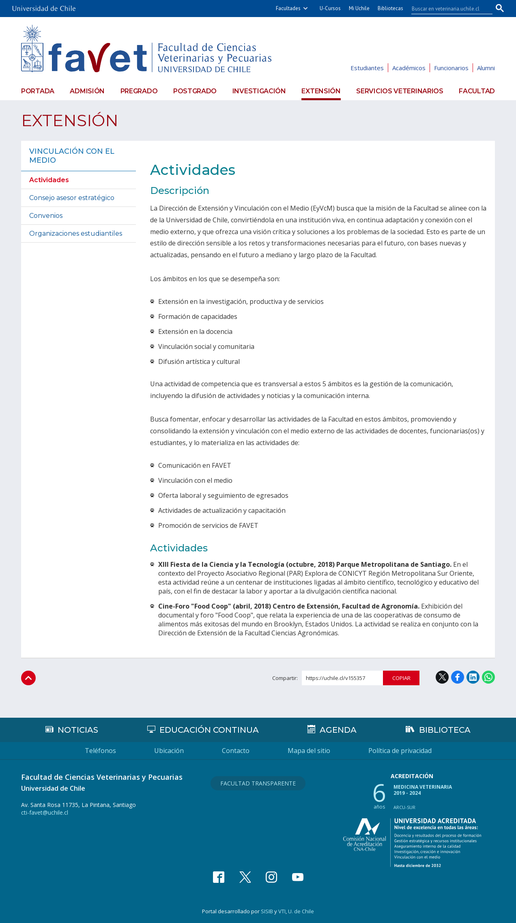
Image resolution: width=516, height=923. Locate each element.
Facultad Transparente (258, 783)
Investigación (259, 91)
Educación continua (209, 730)
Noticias (78, 730)
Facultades (288, 8)
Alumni (486, 68)
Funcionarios (451, 68)
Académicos (409, 68)
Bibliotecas (390, 8)
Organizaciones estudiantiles (75, 233)
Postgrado (195, 91)
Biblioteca (445, 730)
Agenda (338, 730)
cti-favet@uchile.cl (44, 812)
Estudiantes (367, 68)
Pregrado (139, 91)
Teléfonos (100, 750)
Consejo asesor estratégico (71, 198)
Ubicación (169, 750)
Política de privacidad (400, 750)
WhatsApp (488, 677)
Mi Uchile (359, 8)
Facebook (457, 677)
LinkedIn (473, 677)
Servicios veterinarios (399, 91)
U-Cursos (330, 8)
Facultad (477, 91)
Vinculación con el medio (71, 156)
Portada (37, 91)
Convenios (45, 215)
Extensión (320, 91)
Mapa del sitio (309, 750)
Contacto (235, 750)
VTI (282, 911)
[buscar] (447, 8)
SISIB (267, 911)
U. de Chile (301, 911)
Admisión (87, 91)
